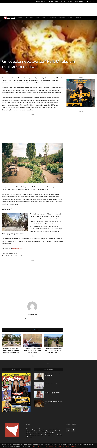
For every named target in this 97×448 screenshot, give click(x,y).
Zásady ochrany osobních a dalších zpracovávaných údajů (50, 446)
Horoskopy (53, 18)
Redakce (32, 314)
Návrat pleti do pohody (51, 383)
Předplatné (79, 18)
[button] (87, 1)
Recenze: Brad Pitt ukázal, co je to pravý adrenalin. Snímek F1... (53, 402)
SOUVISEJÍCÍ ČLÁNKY (32, 330)
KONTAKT (63, 1)
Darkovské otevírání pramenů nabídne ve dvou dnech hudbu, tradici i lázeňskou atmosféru (11, 350)
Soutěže (71, 18)
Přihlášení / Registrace (53, 1)
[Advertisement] (48, 9)
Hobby (37, 18)
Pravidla (76, 1)
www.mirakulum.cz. (18, 248)
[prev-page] (30, 356)
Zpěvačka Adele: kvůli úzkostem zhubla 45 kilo (53, 375)
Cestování (45, 18)
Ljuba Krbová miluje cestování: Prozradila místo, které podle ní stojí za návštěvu (32, 350)
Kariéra (81, 1)
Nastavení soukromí (71, 446)
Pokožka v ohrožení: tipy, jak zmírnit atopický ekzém (52, 393)
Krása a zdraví (29, 18)
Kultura (20, 18)
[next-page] (33, 356)
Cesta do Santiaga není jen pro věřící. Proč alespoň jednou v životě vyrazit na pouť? (53, 350)
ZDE (33, 446)
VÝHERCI (69, 1)
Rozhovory (62, 18)
